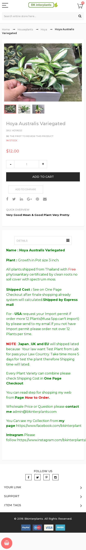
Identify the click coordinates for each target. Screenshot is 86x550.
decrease (10, 164)
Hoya (44, 29)
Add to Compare (25, 189)
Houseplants (25, 29)
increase (43, 164)
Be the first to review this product (29, 136)
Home (6, 29)
